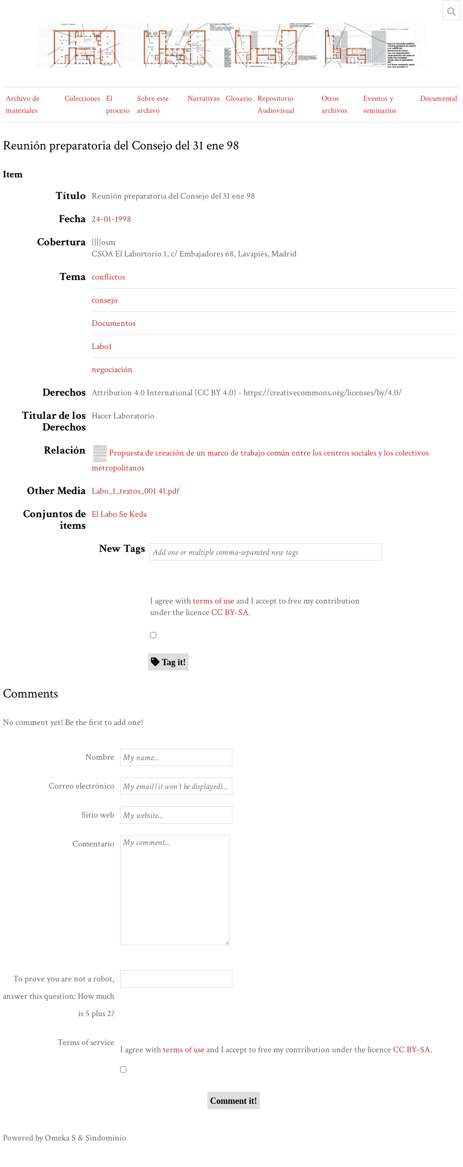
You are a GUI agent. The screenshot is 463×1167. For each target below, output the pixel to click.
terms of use (213, 600)
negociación (112, 369)
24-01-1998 (111, 219)
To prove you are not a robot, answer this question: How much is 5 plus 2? (58, 996)
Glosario (239, 99)
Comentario (93, 843)
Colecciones (82, 99)
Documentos (114, 323)
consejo (105, 300)
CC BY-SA (229, 612)
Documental (438, 99)
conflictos (108, 276)
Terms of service (85, 1042)
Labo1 (102, 346)
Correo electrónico (81, 785)
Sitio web (98, 814)
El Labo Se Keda (119, 514)
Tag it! (174, 661)
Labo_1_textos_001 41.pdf (135, 490)
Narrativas (204, 99)
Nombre (99, 757)
